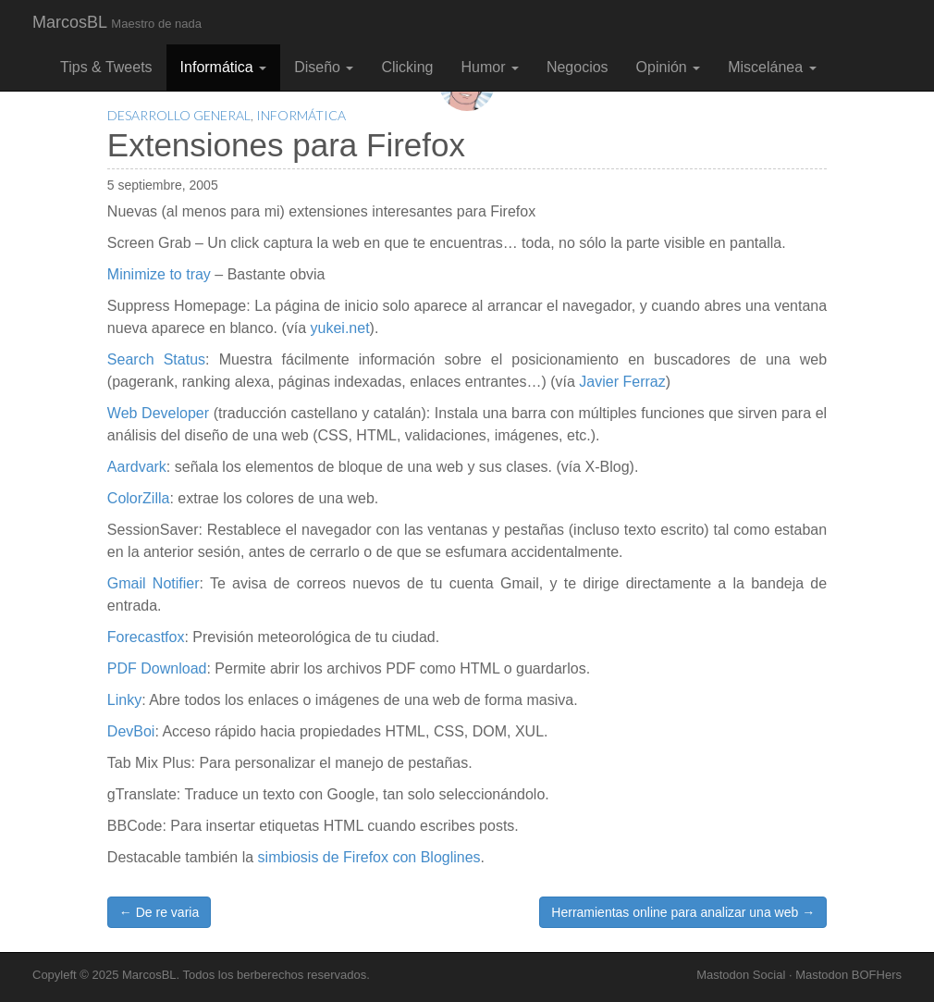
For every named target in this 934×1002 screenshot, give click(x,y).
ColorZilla (138, 498)
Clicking (407, 67)
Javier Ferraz (622, 382)
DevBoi (131, 731)
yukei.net (340, 328)
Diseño (323, 67)
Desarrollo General (179, 115)
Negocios (577, 67)
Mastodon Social (740, 975)
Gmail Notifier (153, 583)
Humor (489, 67)
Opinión (668, 67)
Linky (124, 700)
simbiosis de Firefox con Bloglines (369, 857)
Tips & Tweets (106, 67)
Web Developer (158, 413)
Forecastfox (146, 637)
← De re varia (159, 912)
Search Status (156, 359)
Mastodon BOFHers (848, 975)
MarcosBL (117, 22)
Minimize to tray (159, 274)
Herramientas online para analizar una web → (683, 912)
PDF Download (157, 668)
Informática (223, 67)
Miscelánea (772, 67)
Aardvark (136, 467)
